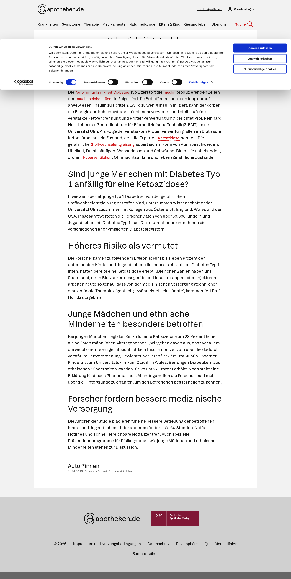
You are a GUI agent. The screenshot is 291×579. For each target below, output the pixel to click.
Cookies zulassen (260, 9)
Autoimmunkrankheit (96, 93)
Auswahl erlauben (260, 19)
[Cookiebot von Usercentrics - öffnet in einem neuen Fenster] (24, 43)
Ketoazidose (170, 138)
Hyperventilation (145, 158)
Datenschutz (158, 551)
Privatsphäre (187, 551)
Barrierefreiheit (146, 561)
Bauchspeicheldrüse (108, 99)
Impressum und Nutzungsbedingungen (107, 551)
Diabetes (126, 93)
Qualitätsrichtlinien (221, 551)
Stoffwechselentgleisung (115, 145)
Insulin (177, 93)
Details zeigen (198, 43)
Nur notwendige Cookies (260, 30)
